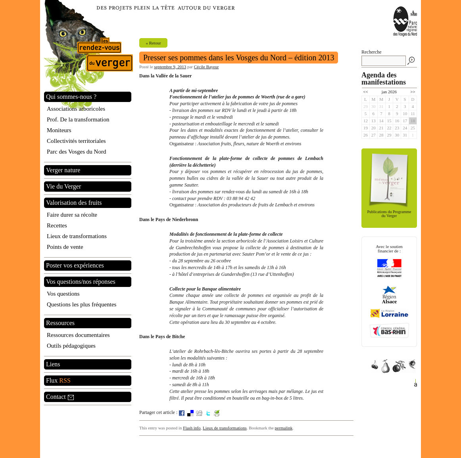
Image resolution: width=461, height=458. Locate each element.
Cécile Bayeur (206, 66)
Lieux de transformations (225, 427)
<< (365, 91)
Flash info (191, 427)
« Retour (153, 42)
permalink (284, 427)
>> (412, 91)
